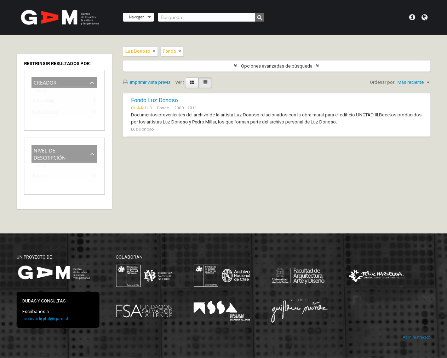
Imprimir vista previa (147, 82)
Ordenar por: (382, 82)
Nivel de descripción (50, 153)
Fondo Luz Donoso (154, 100)
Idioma (424, 17)
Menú (412, 17)
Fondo (39, 177)
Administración (416, 337)
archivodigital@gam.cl (45, 318)
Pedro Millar (45, 102)
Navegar (136, 16)
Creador (45, 82)
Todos (39, 91)
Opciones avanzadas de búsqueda (277, 66)
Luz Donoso (45, 113)
